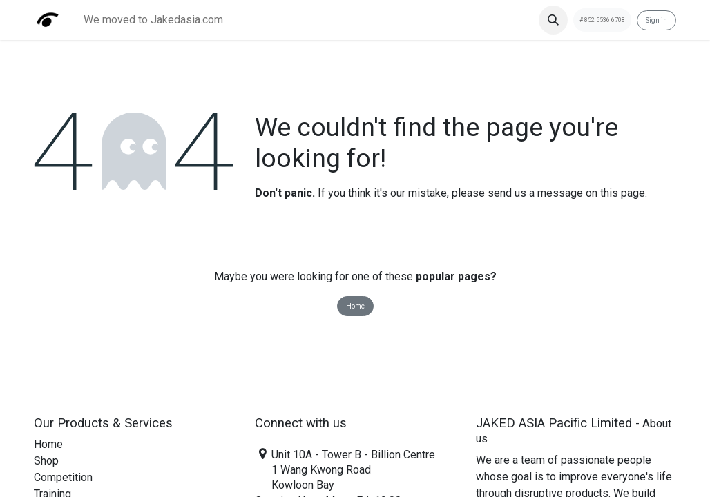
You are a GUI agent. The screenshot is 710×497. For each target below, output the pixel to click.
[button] (553, 20)
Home (355, 306)
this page (622, 192)
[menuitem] (153, 20)
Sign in (656, 20)
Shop (46, 460)
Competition (63, 477)
